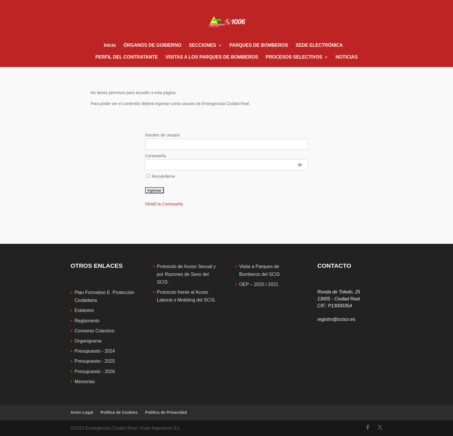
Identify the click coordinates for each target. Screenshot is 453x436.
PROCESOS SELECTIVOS (294, 57)
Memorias (85, 381)
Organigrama (88, 340)
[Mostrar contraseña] (300, 164)
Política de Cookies (119, 412)
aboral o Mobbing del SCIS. (187, 299)
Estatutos (84, 310)
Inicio (110, 45)
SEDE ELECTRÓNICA (319, 45)
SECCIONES (202, 45)
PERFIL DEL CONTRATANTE (126, 57)
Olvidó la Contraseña (164, 204)
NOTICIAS (347, 57)
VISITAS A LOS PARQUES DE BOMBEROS (211, 57)
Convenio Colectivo (94, 330)
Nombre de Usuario (162, 135)
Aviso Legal (81, 412)
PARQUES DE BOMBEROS (258, 45)
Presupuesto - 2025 (95, 361)
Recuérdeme (160, 176)
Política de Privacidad (166, 412)
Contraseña (155, 156)
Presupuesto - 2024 (95, 351)
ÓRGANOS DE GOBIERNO (152, 45)
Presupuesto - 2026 (95, 371)
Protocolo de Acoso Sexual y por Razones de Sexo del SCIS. (186, 274)
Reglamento (87, 320)
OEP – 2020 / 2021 (259, 284)
